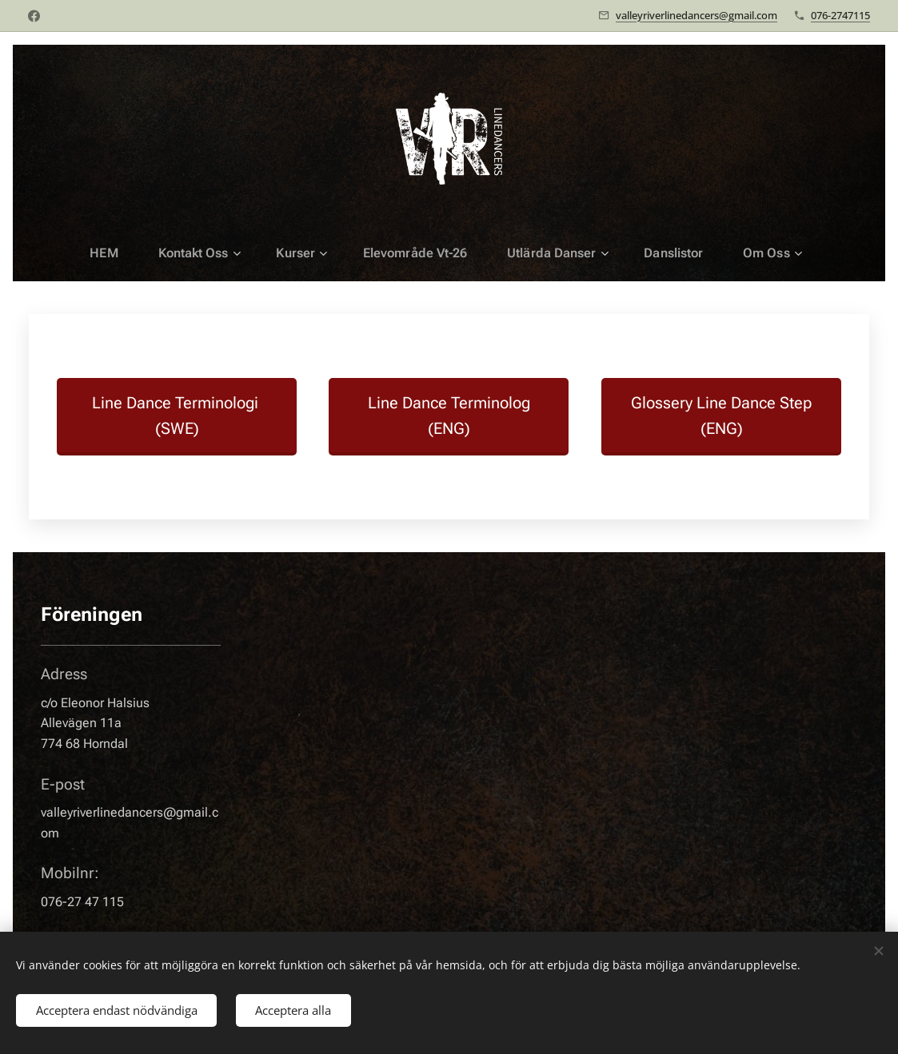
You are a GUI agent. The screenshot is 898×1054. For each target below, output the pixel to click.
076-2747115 (840, 15)
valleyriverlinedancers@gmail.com (696, 15)
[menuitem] (122, 253)
